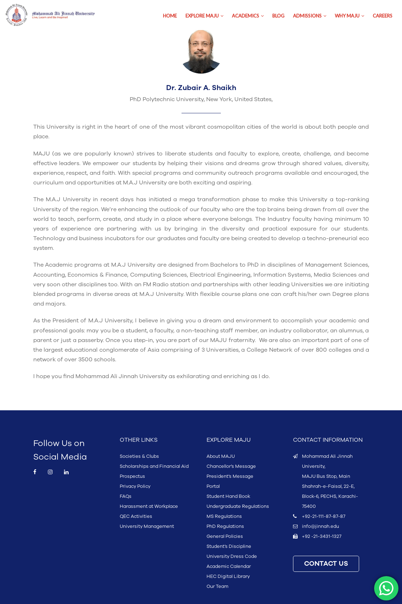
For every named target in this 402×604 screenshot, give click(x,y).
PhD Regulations (225, 526)
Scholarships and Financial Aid (154, 466)
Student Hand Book (228, 496)
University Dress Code (232, 556)
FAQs (125, 496)
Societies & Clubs (139, 456)
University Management (147, 526)
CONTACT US (326, 563)
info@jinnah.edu (320, 526)
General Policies (225, 536)
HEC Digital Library (228, 576)
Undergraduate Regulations (238, 506)
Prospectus (132, 476)
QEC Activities (136, 516)
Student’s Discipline (229, 546)
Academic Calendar (229, 566)
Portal (213, 486)
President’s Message (230, 476)
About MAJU (221, 456)
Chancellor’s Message (231, 466)
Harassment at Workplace (149, 506)
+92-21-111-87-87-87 (323, 516)
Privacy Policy (135, 486)
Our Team (217, 586)
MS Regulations (224, 516)
